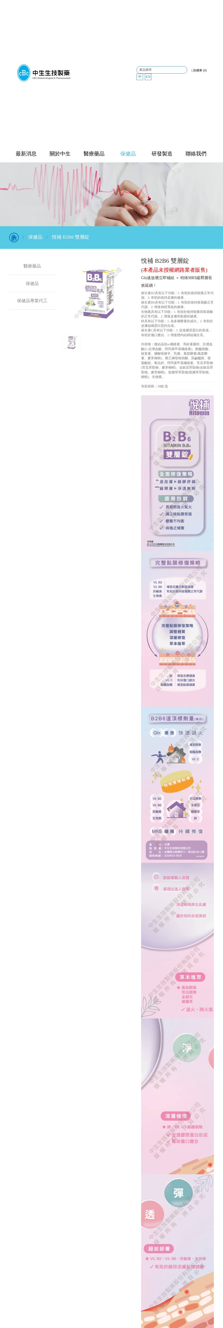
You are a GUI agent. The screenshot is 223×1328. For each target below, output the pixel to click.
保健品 (128, 154)
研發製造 (162, 154)
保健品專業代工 (32, 300)
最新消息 (26, 154)
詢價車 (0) (199, 70)
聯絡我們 (196, 154)
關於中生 (60, 154)
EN (148, 77)
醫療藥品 (94, 154)
